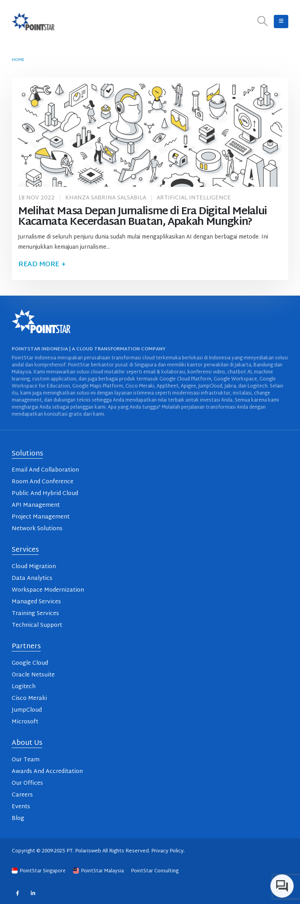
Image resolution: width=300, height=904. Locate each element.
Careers (22, 795)
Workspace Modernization (48, 590)
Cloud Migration (34, 566)
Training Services (35, 613)
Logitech (24, 687)
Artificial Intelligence (194, 198)
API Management (36, 505)
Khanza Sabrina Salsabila (105, 198)
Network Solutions (37, 529)
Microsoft (25, 722)
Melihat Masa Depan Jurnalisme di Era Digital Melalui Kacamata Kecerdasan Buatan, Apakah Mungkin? (142, 217)
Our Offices (27, 783)
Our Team (25, 760)
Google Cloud (30, 663)
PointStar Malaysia (99, 871)
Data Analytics (32, 578)
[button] (263, 21)
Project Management (41, 517)
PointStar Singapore (39, 871)
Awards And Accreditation (47, 771)
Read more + (41, 264)
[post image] (150, 135)
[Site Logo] (33, 21)
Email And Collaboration (45, 470)
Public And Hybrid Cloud (45, 493)
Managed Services (36, 602)
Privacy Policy (167, 851)
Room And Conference (42, 482)
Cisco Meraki (29, 698)
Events (21, 807)
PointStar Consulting (155, 871)
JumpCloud (27, 710)
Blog (18, 818)
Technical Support (37, 625)
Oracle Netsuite (33, 675)
